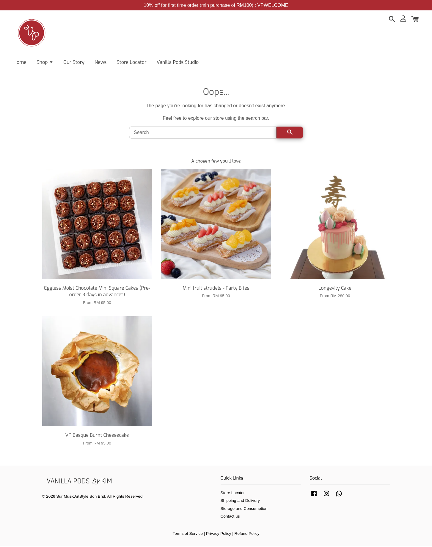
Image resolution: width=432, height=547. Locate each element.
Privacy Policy (218, 534)
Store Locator (132, 62)
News (100, 62)
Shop (45, 62)
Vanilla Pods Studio (178, 62)
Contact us (230, 517)
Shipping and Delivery (240, 501)
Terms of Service (188, 534)
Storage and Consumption (244, 509)
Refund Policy (247, 534)
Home (19, 62)
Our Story (73, 62)
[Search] (203, 134)
